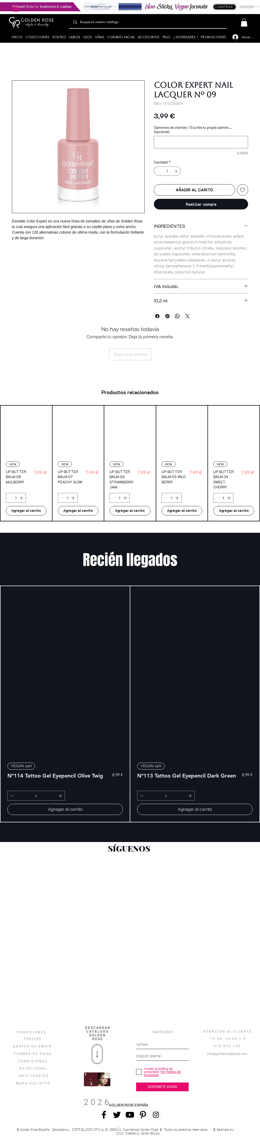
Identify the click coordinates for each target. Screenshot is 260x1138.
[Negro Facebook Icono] (104, 1115)
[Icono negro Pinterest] (143, 1115)
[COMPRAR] (225, 6)
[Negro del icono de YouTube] (130, 1115)
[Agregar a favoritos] (242, 190)
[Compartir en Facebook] (157, 316)
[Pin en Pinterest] (167, 316)
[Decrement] (158, 171)
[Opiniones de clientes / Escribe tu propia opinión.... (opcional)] (201, 142)
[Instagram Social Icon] (156, 1115)
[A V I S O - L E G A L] (33, 1068)
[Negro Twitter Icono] (117, 1115)
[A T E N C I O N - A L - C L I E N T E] (227, 1032)
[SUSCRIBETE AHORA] (162, 1087)
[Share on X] (187, 316)
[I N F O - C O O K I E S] (33, 1076)
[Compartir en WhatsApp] (177, 316)
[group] (130, 463)
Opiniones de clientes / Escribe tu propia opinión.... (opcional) (193, 129)
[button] (16, 9)
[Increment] (177, 171)
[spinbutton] (167, 171)
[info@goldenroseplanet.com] (227, 1054)
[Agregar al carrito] (26, 511)
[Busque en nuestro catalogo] (147, 22)
